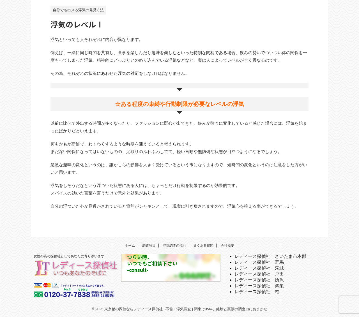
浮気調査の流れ (174, 245)
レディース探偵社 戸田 (259, 274)
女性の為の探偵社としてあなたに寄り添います (69, 256)
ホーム (130, 245)
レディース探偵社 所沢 (259, 279)
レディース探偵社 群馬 (259, 262)
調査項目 (149, 245)
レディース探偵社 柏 (256, 291)
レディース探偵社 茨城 (259, 268)
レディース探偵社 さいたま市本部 (270, 256)
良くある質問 (203, 245)
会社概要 (227, 245)
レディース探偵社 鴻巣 (259, 285)
